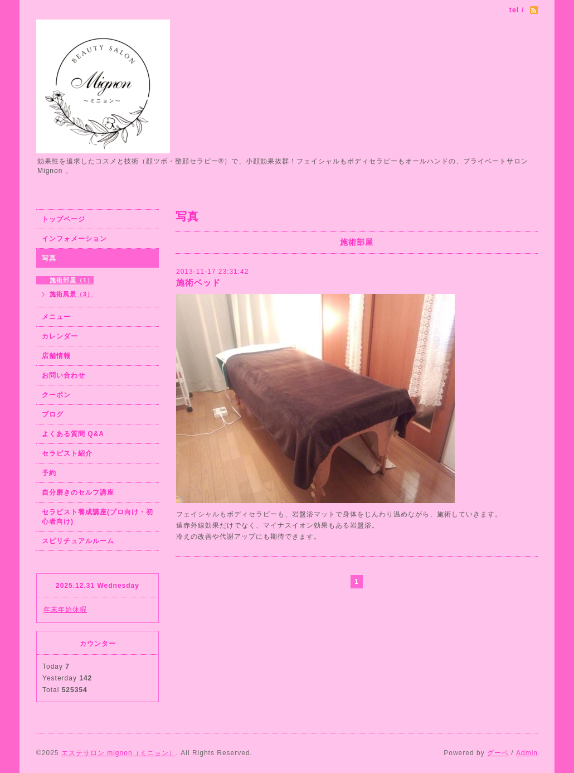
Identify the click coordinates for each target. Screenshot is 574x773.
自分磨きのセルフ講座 (78, 492)
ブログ (53, 414)
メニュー (56, 317)
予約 (49, 473)
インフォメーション (74, 239)
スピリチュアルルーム (78, 541)
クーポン (56, 395)
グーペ (498, 753)
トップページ (63, 219)
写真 (49, 258)
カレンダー (60, 336)
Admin (527, 753)
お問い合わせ (63, 375)
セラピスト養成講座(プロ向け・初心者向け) (97, 516)
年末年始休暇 (65, 609)
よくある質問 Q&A (73, 434)
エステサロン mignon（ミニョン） (118, 753)
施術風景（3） (72, 294)
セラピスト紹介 (67, 453)
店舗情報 (56, 356)
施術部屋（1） (72, 280)
